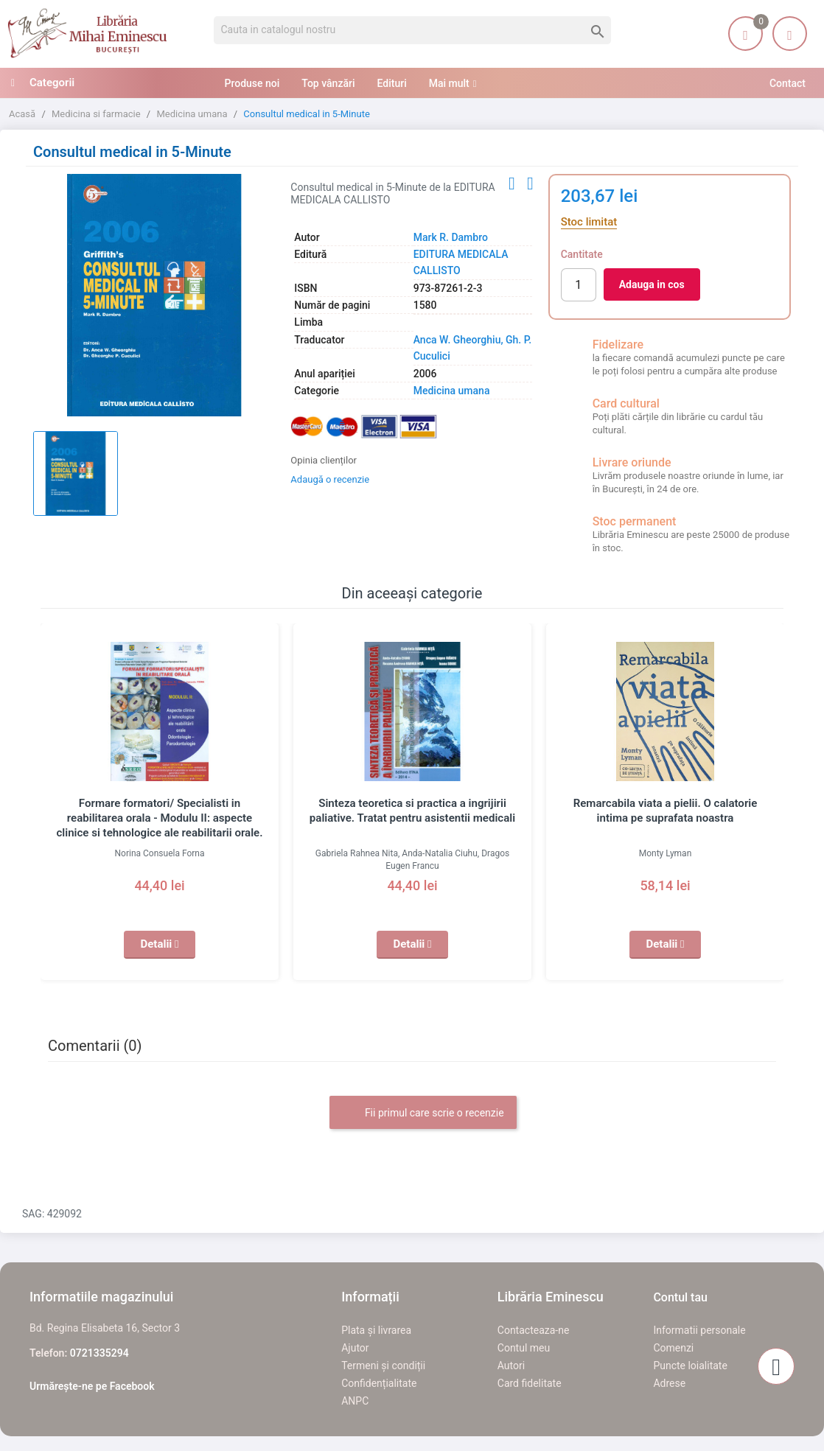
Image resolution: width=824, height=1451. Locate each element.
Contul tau (680, 1297)
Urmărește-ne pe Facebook (92, 1386)
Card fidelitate (529, 1383)
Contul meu (523, 1348)
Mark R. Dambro (450, 237)
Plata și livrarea (376, 1330)
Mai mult (449, 83)
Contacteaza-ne (533, 1330)
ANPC (355, 1401)
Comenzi (673, 1348)
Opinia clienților (323, 460)
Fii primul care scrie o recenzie (422, 1113)
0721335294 (99, 1353)
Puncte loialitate (690, 1365)
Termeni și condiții (383, 1365)
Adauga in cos (652, 284)
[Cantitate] (578, 284)
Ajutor (355, 1348)
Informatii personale (699, 1330)
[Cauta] (412, 30)
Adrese (669, 1383)
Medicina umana (451, 390)
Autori (511, 1365)
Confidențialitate (378, 1383)
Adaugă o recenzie (329, 479)
